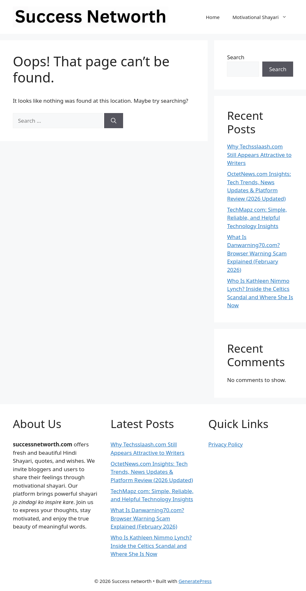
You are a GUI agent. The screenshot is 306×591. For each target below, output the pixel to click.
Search (235, 57)
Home (213, 17)
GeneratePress (195, 581)
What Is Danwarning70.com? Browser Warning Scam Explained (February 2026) (256, 253)
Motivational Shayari (262, 17)
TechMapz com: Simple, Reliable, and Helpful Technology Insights (257, 218)
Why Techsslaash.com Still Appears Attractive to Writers (259, 155)
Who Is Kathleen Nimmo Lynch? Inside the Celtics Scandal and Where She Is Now (151, 546)
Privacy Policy (225, 444)
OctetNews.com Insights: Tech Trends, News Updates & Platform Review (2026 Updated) (152, 472)
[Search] (113, 121)
